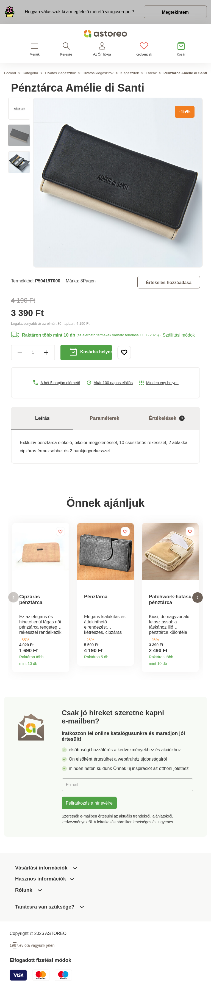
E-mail (72, 784)
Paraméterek (105, 418)
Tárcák (151, 73)
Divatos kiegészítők (60, 73)
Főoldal (10, 73)
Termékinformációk (63, 661)
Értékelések (167, 418)
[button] (13, 598)
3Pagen (88, 280)
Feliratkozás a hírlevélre (89, 802)
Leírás (42, 418)
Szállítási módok (179, 334)
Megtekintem (175, 12)
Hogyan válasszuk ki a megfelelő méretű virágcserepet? (79, 11)
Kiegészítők (129, 73)
